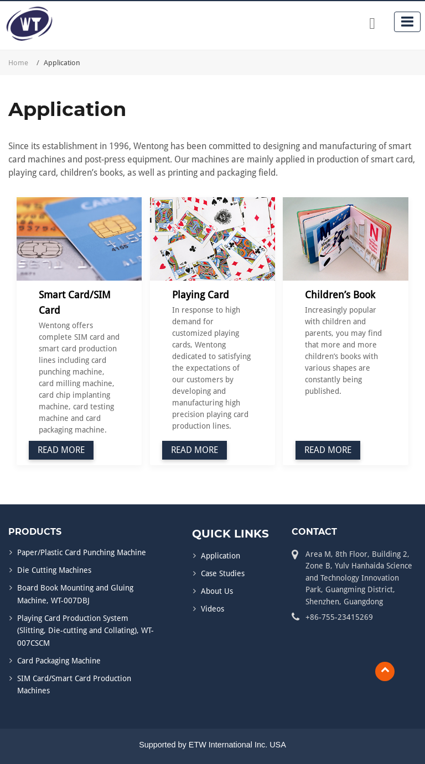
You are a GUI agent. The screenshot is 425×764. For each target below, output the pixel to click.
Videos (212, 608)
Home (18, 63)
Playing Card (200, 295)
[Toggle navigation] (407, 22)
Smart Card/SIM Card (75, 302)
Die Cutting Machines (54, 570)
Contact (314, 531)
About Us (217, 591)
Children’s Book (340, 295)
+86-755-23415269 (339, 617)
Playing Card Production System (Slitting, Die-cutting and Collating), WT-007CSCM (85, 630)
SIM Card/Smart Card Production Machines (74, 684)
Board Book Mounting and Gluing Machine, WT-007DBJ (75, 593)
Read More (61, 450)
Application (220, 555)
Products (34, 531)
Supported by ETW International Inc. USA (212, 744)
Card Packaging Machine (59, 660)
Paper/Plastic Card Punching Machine (81, 552)
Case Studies (223, 573)
